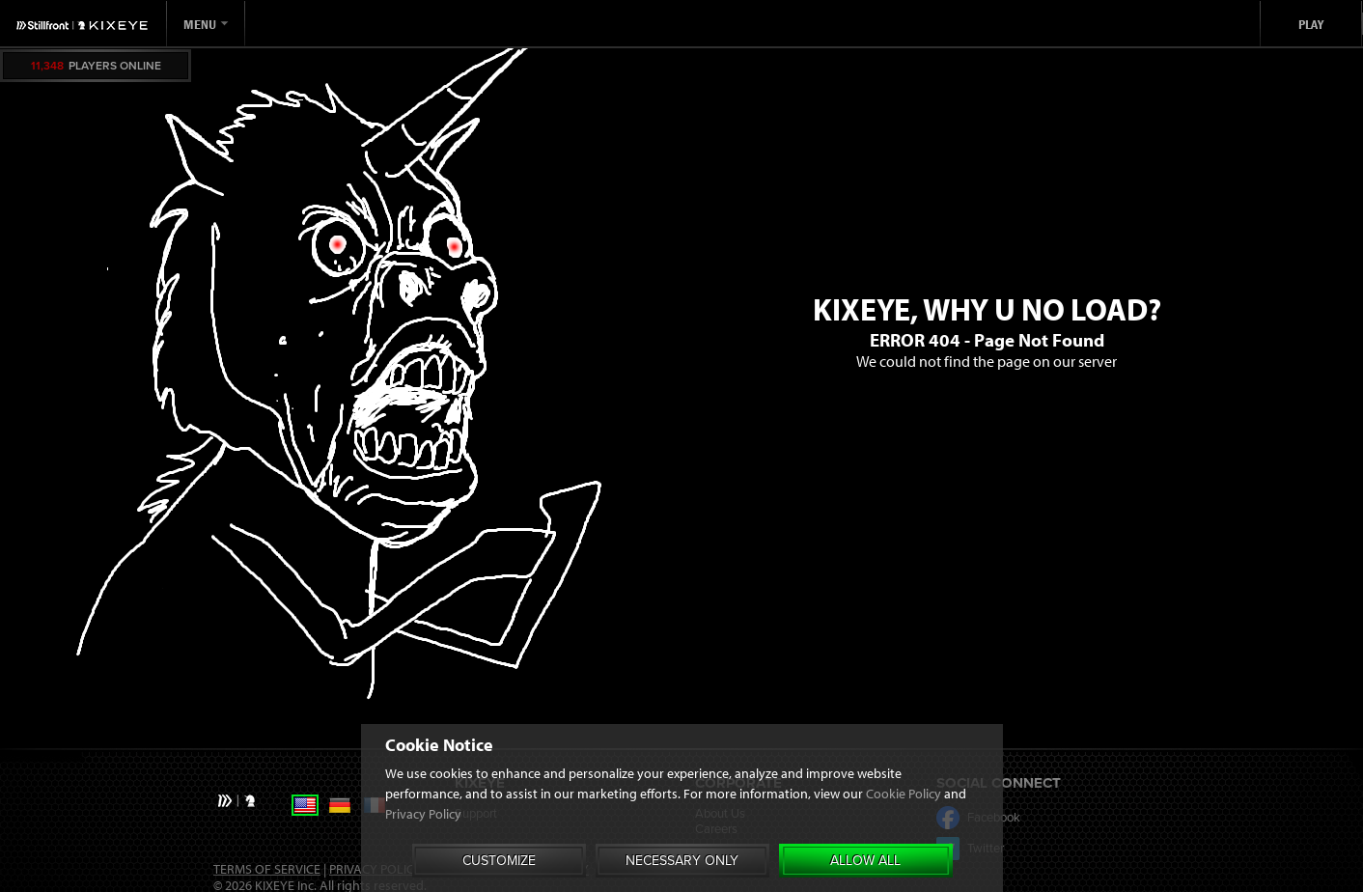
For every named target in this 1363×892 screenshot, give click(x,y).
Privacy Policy (423, 813)
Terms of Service (266, 869)
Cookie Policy (903, 793)
